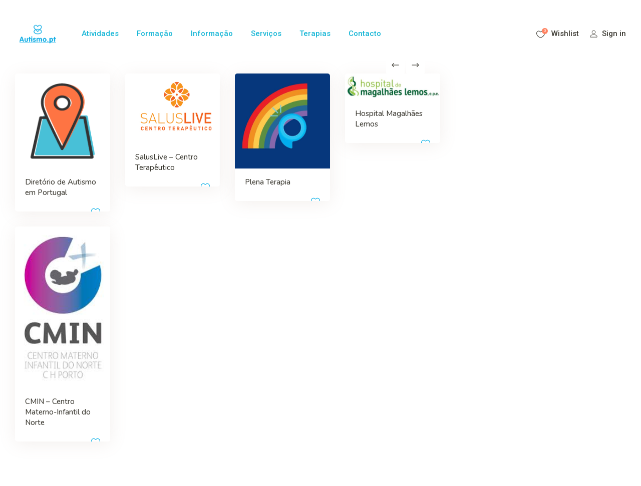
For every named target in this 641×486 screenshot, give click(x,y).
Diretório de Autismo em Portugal (45, 175)
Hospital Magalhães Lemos (320, 119)
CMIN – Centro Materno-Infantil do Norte (52, 375)
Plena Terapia (232, 165)
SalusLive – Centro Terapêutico (137, 154)
